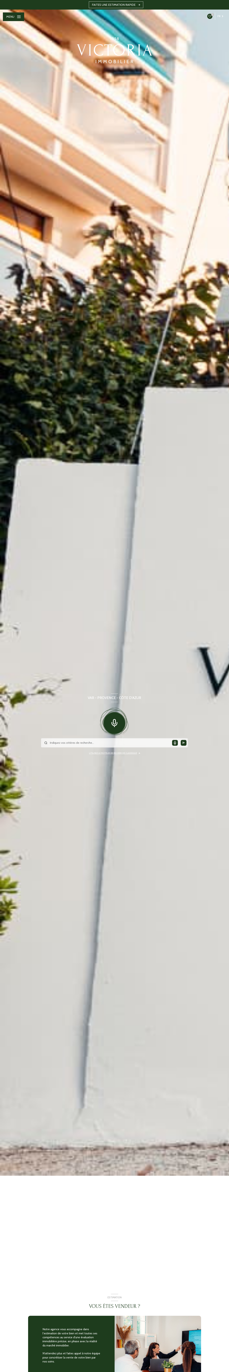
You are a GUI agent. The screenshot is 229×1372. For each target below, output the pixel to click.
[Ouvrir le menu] (13, 16)
